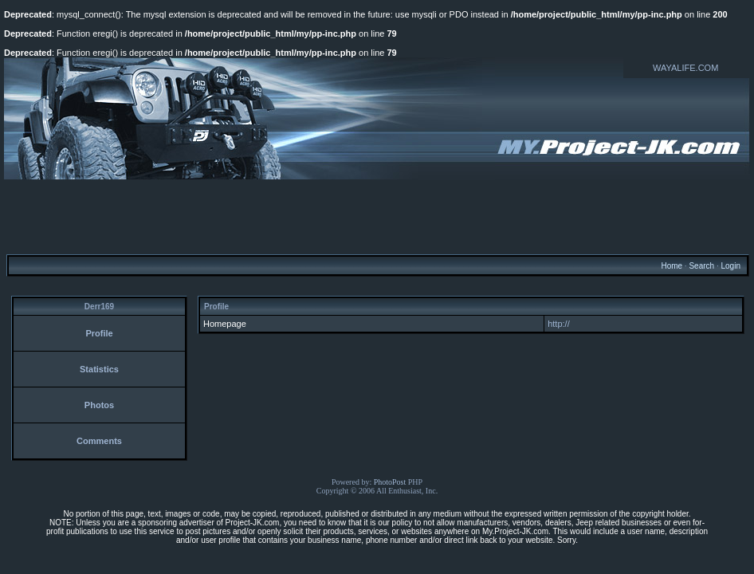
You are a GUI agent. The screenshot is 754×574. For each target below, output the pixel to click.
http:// (559, 323)
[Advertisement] (377, 216)
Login (730, 265)
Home (671, 265)
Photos (99, 405)
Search (701, 265)
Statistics (99, 369)
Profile (98, 333)
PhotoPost (390, 482)
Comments (99, 441)
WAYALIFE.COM (685, 68)
